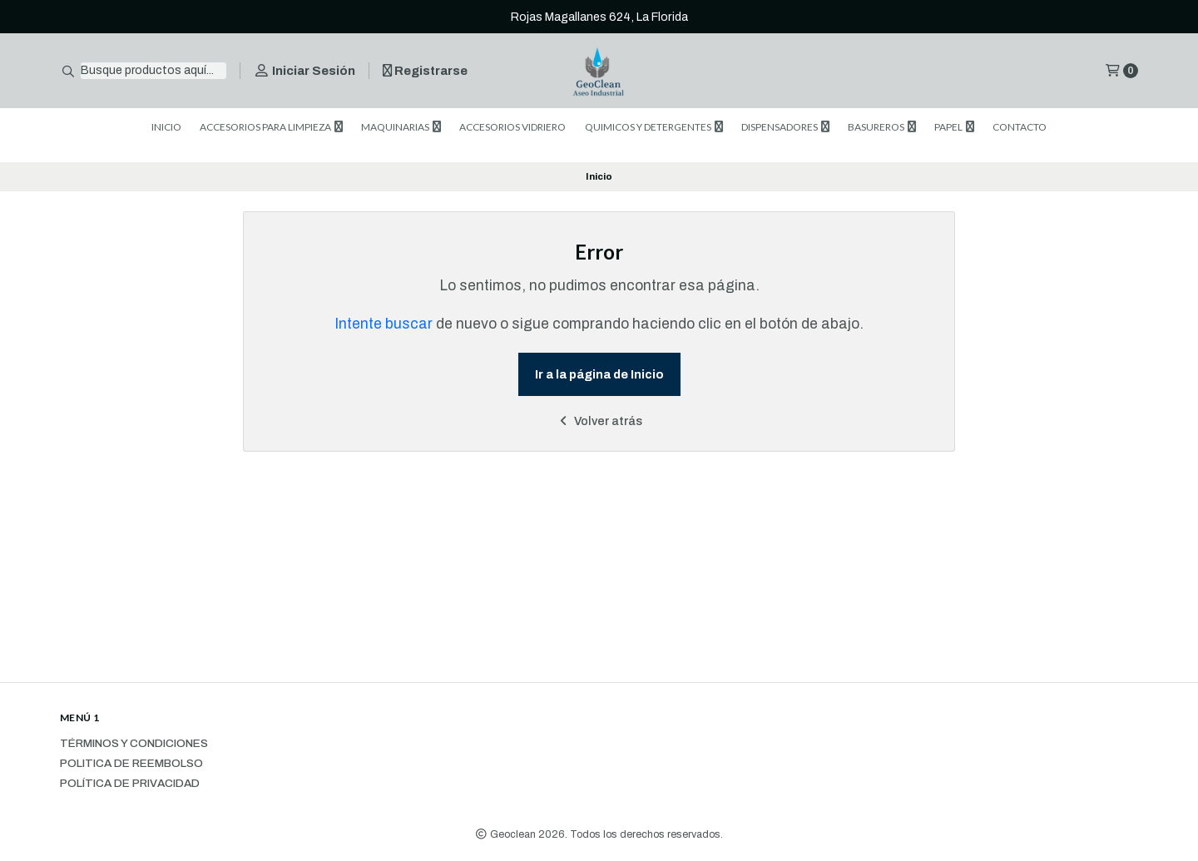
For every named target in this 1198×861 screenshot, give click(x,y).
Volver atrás (599, 421)
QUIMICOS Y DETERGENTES (654, 127)
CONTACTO (1020, 127)
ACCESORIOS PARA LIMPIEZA (271, 127)
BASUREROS (882, 127)
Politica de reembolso (131, 763)
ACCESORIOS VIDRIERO (512, 127)
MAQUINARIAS (401, 127)
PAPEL (954, 127)
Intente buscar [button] (383, 324)
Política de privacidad (130, 783)
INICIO (166, 127)
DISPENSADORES (785, 127)
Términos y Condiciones (134, 744)
